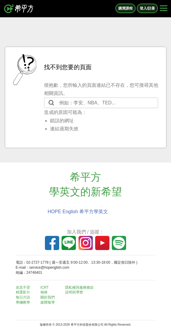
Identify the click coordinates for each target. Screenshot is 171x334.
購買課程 (125, 8)
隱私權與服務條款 (79, 287)
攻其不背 (23, 287)
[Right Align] (163, 8)
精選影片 (23, 292)
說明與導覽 (74, 292)
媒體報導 (47, 302)
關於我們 (47, 297)
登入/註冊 (147, 8)
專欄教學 (23, 302)
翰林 (44, 292)
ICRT (44, 287)
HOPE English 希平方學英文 (78, 211)
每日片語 (23, 297)
